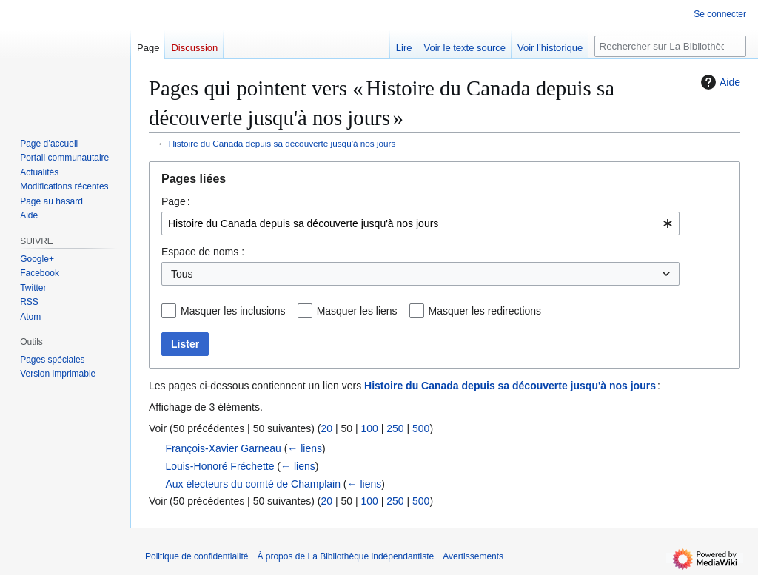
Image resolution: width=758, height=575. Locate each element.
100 (369, 428)
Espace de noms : (202, 252)
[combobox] (420, 223)
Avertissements (473, 556)
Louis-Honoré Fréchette (219, 466)
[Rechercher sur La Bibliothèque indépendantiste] (670, 46)
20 (326, 428)
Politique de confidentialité (196, 556)
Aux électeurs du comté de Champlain (253, 484)
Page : (175, 201)
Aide (718, 82)
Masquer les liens (357, 311)
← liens (304, 448)
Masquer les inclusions (233, 311)
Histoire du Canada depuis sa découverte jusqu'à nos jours (282, 143)
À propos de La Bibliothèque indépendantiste (345, 556)
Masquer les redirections (485, 311)
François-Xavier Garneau (223, 448)
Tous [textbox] (182, 274)
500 (420, 428)
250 (394, 428)
